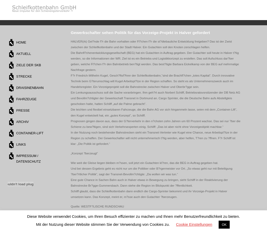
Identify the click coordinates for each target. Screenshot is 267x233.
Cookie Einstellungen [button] (194, 224)
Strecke (24, 76)
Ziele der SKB (28, 65)
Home (21, 42)
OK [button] (224, 225)
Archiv (22, 122)
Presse (23, 110)
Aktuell (23, 54)
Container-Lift (29, 133)
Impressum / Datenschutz (28, 158)
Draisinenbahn (30, 88)
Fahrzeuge (26, 99)
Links (21, 144)
